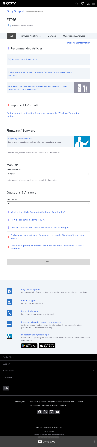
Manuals (52, 35)
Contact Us (46, 442)
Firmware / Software (30, 35)
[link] (6, 388)
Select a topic (12, 199)
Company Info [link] (19, 402)
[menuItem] (82, 3)
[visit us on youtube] (57, 412)
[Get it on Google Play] (30, 345)
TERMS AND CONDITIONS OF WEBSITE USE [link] (48, 428)
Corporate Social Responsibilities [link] (61, 402)
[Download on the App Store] (47, 345)
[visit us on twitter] (45, 412)
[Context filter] (9, 25)
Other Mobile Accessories (34, 11)
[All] (11, 35)
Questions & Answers (74, 35)
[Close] (95, 441)
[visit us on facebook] (40, 412)
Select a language (14, 170)
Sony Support (15, 11)
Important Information (78, 42)
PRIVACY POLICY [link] (48, 431)
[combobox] (48, 25)
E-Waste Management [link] (37, 402)
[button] (48, 357)
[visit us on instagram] (51, 412)
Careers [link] (80, 402)
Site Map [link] (63, 405)
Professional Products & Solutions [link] (43, 405)
